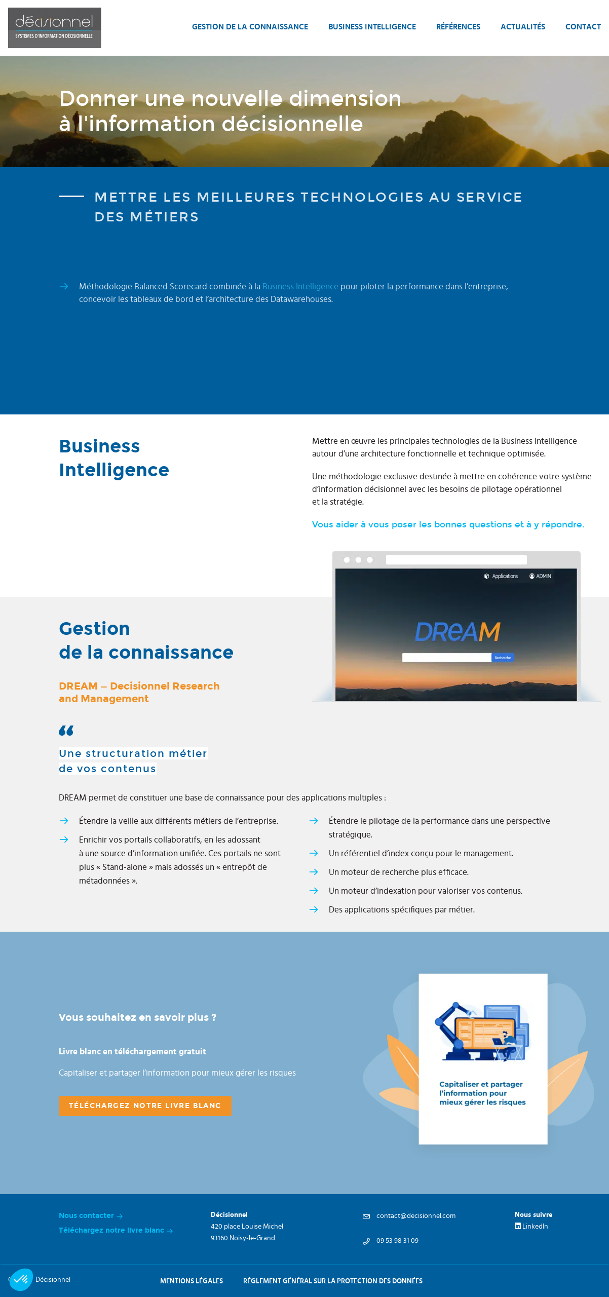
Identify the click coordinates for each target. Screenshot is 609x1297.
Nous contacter (91, 1217)
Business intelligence (372, 27)
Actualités (523, 27)
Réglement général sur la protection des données (333, 1281)
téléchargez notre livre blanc (145, 1105)
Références (458, 27)
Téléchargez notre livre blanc (116, 1232)
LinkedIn (531, 1226)
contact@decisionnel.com (409, 1215)
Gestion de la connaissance (250, 27)
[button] (21, 1280)
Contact (583, 27)
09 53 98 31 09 (390, 1240)
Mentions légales (191, 1281)
